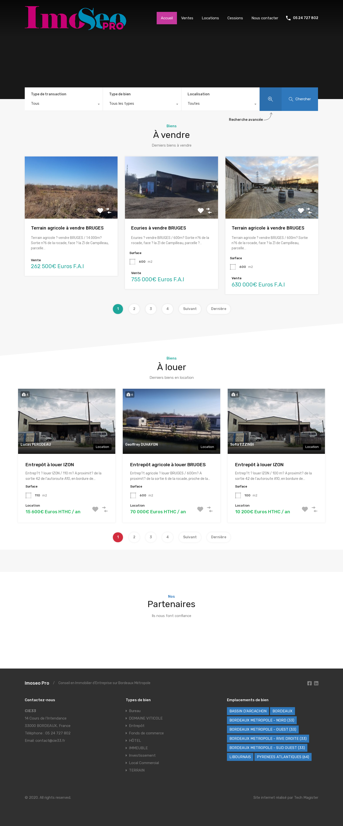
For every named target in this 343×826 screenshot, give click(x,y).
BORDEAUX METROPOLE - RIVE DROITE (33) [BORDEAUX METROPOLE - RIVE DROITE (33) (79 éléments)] (268, 738)
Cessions (235, 18)
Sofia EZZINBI (242, 444)
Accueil (167, 18)
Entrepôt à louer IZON (49, 464)
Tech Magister (306, 797)
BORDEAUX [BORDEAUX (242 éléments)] (282, 711)
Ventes (187, 18)
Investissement (142, 755)
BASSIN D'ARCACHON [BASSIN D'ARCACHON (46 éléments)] (248, 711)
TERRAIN (137, 770)
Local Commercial (144, 763)
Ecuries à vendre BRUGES (158, 228)
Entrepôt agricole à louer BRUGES (168, 464)
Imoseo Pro (37, 683)
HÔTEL (135, 740)
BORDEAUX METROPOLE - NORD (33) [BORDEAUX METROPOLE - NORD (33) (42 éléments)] (261, 720)
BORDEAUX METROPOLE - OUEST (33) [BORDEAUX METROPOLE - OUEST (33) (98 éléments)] (262, 729)
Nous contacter (264, 18)
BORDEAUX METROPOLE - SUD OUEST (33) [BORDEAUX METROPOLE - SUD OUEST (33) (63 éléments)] (267, 748)
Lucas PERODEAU (36, 444)
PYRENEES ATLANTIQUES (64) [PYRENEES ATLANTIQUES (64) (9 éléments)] (283, 757)
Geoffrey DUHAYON (141, 444)
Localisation (199, 94)
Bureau (135, 711)
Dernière (218, 309)
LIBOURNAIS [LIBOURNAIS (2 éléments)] (240, 757)
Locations (210, 18)
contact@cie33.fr (50, 740)
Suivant (190, 309)
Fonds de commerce (146, 733)
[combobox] (64, 105)
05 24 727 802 (305, 18)
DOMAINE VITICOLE (146, 718)
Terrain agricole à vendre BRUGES (67, 228)
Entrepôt (137, 725)
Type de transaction (48, 94)
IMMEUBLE (138, 748)
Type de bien (120, 94)
